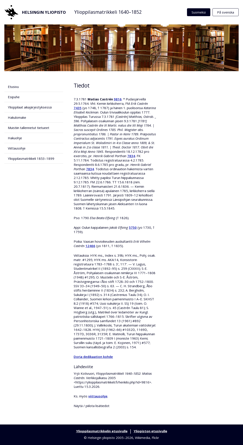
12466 (90, 246)
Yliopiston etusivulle (150, 431)
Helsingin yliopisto (35, 12)
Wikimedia (142, 437)
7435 (78, 108)
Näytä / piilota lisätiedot (91, 406)
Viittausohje (16, 148)
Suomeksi (199, 12)
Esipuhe (14, 97)
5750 (133, 227)
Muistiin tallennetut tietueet (28, 127)
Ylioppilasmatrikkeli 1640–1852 (108, 12)
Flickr (155, 437)
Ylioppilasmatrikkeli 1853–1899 (31, 158)
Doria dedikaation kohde (93, 356)
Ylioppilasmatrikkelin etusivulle (101, 431)
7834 (131, 156)
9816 (118, 99)
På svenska (225, 12)
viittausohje (97, 396)
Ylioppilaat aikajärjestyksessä (30, 107)
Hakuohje (15, 138)
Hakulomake (17, 117)
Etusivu (13, 86)
